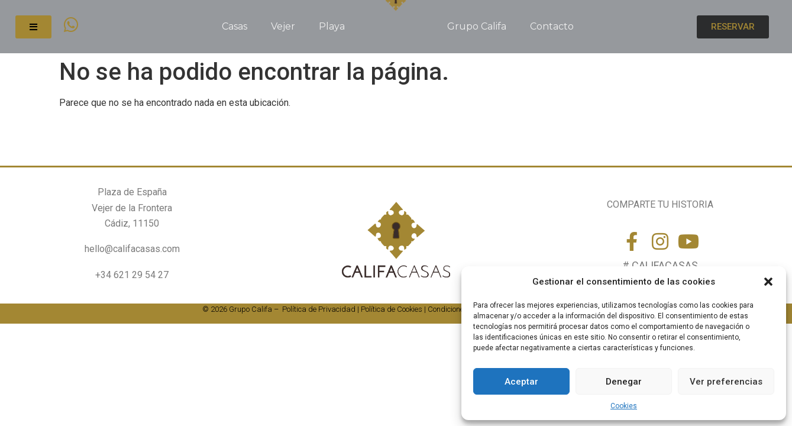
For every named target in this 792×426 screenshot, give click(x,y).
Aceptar (521, 381)
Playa (332, 26)
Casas (234, 26)
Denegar (624, 381)
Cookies (623, 406)
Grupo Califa (476, 26)
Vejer (283, 26)
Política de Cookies (391, 309)
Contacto (552, 26)
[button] (768, 282)
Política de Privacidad (318, 309)
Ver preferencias (726, 381)
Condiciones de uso (460, 309)
